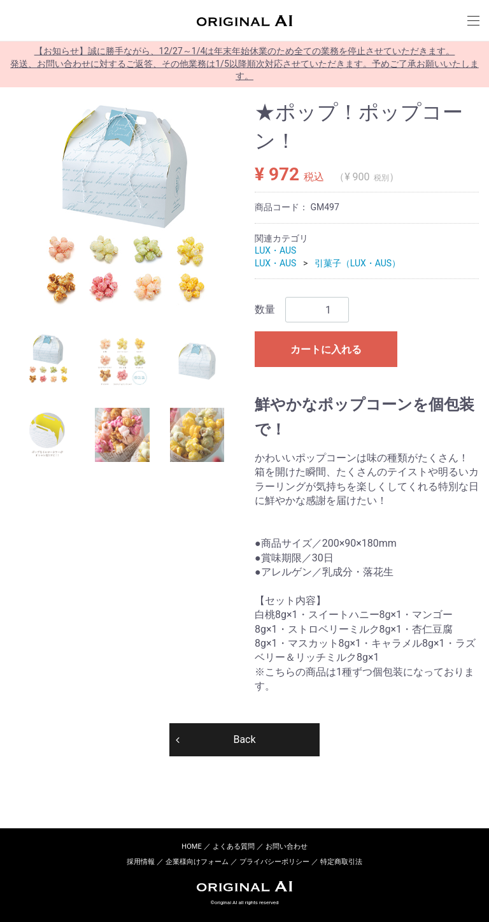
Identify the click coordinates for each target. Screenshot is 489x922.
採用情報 (141, 862)
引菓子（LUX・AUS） (357, 263)
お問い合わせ (287, 846)
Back (244, 739)
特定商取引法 (341, 862)
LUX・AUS (275, 250)
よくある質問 (234, 846)
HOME (191, 846)
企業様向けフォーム (197, 862)
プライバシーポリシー (274, 862)
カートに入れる (326, 349)
